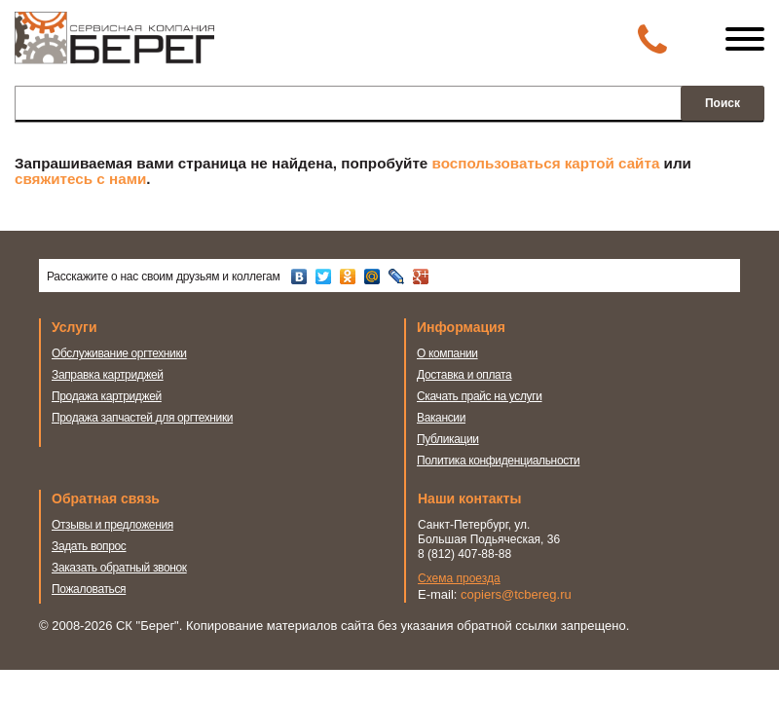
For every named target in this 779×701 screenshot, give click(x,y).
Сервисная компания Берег (114, 47)
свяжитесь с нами (80, 178)
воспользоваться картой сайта (546, 163)
